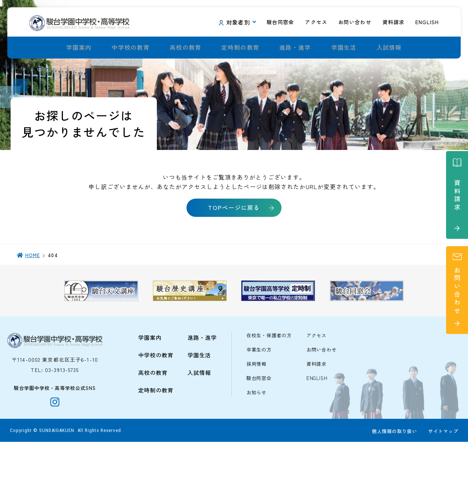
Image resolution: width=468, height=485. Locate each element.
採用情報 (256, 403)
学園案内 (78, 47)
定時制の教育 (240, 47)
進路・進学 (295, 47)
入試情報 (389, 47)
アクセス (316, 374)
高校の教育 (185, 47)
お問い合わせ (321, 389)
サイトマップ (442, 474)
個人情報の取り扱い (393, 474)
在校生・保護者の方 (269, 374)
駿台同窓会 (259, 417)
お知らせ (256, 431)
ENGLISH (316, 417)
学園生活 (343, 47)
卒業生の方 (259, 389)
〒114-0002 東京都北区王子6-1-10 (55, 398)
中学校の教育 (131, 47)
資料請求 (316, 403)
